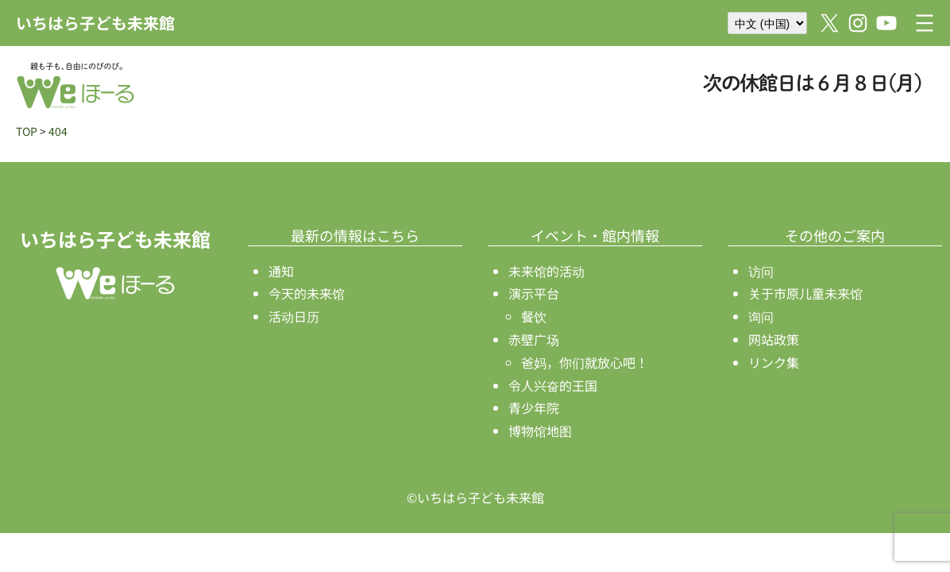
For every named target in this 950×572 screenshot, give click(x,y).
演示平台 (533, 293)
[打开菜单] (924, 23)
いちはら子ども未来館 (95, 22)
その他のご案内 (835, 235)
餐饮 (533, 316)
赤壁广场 (533, 339)
